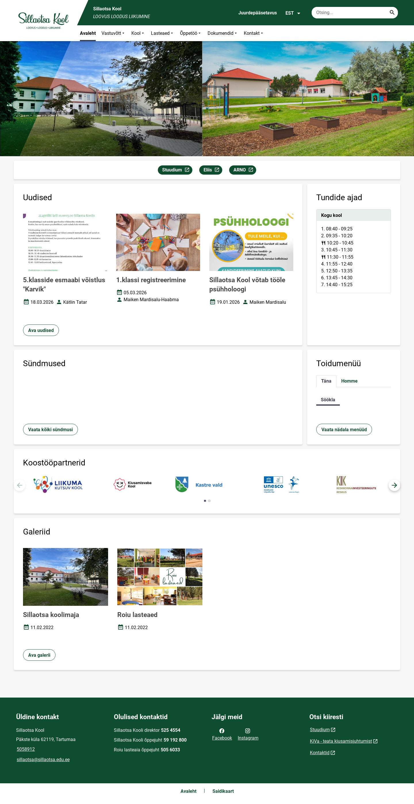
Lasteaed (162, 33)
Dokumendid (223, 33)
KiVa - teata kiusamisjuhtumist (341, 741)
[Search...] (392, 13)
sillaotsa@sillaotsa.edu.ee (43, 759)
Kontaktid (319, 752)
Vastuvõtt (113, 33)
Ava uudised (41, 330)
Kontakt (254, 33)
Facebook (222, 734)
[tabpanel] (353, 251)
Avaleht (88, 33)
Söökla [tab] (328, 399)
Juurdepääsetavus (257, 13)
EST (293, 13)
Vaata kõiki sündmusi (50, 429)
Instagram (248, 734)
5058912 (26, 749)
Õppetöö (191, 33)
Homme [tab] (349, 381)
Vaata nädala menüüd (344, 429)
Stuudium (177, 171)
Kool (138, 33)
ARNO (244, 171)
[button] (394, 485)
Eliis (212, 171)
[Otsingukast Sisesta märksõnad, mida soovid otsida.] (355, 12)
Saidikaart (223, 791)
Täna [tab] (326, 381)
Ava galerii (39, 655)
